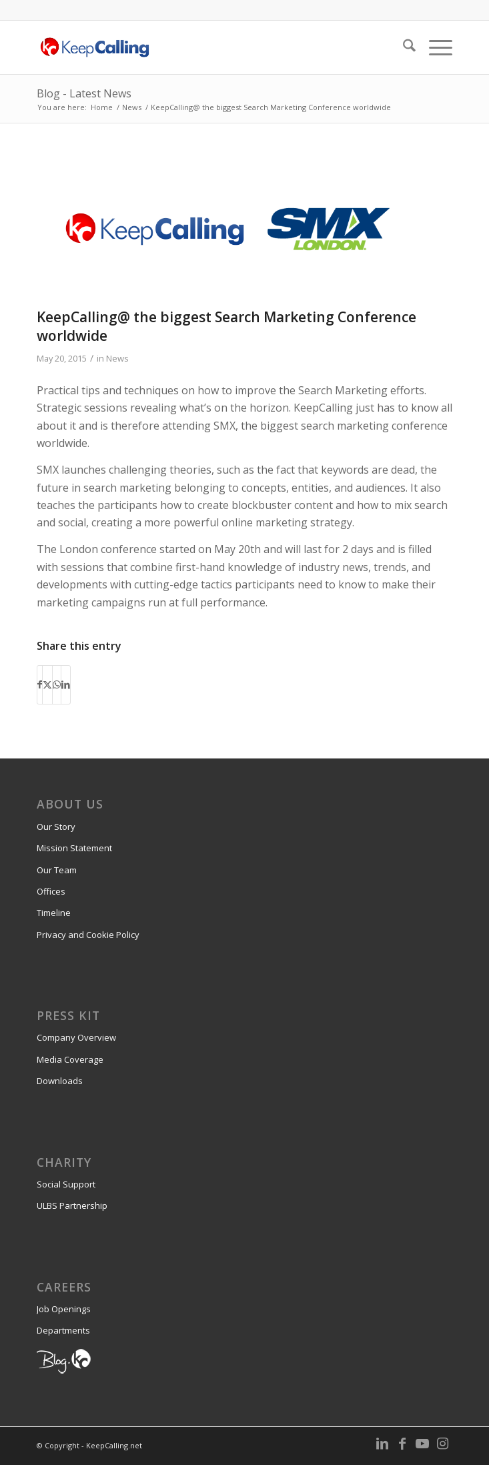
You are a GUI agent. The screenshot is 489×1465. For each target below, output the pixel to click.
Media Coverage (70, 1059)
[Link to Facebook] (402, 1444)
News (117, 358)
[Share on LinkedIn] (65, 684)
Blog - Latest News (84, 93)
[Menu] (434, 47)
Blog (45, 1359)
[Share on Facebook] (39, 684)
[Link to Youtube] (422, 1444)
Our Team (57, 870)
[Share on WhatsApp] (57, 684)
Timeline (54, 913)
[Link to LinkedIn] (382, 1444)
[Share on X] (47, 684)
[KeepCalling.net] (203, 47)
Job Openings (64, 1309)
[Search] (403, 47)
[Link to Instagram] (442, 1444)
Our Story (56, 827)
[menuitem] (403, 47)
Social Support (66, 1184)
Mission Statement (74, 848)
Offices (51, 891)
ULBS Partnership (72, 1205)
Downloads (60, 1081)
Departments (63, 1330)
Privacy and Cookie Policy (88, 935)
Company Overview (76, 1037)
